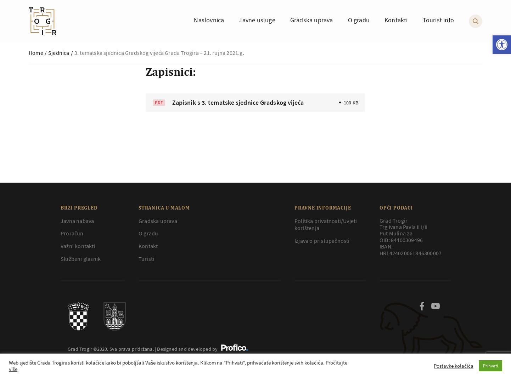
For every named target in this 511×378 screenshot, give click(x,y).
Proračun (72, 233)
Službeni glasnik (81, 258)
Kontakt (148, 246)
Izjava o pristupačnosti (322, 240)
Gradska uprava (158, 220)
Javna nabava (77, 220)
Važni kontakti (78, 246)
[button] (502, 44)
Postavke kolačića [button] (453, 366)
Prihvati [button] (490, 366)
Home (36, 52)
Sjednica (58, 52)
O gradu (148, 233)
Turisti (146, 258)
